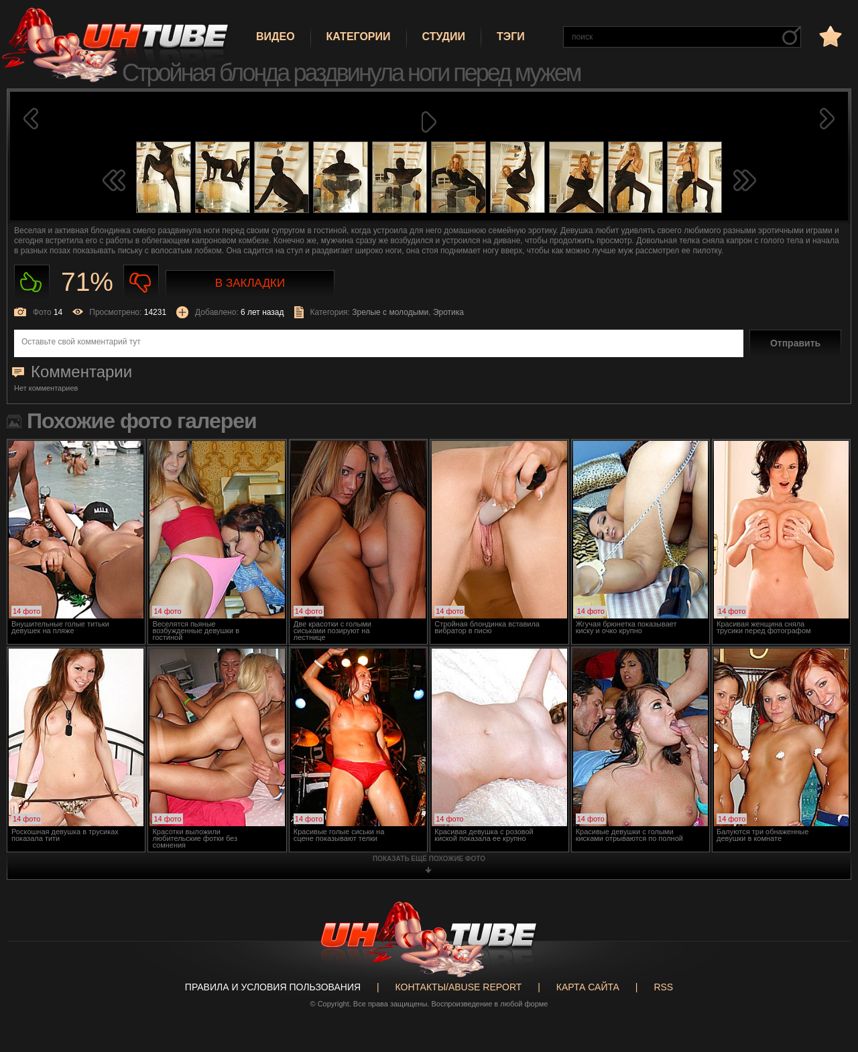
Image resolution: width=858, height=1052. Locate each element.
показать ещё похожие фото (429, 858)
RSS (663, 987)
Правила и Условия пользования (273, 987)
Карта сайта (587, 987)
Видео (275, 36)
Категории (358, 36)
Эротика (448, 312)
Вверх (828, 991)
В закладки (250, 283)
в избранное (829, 36)
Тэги (511, 36)
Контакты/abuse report (458, 987)
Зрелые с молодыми (390, 312)
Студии (443, 36)
